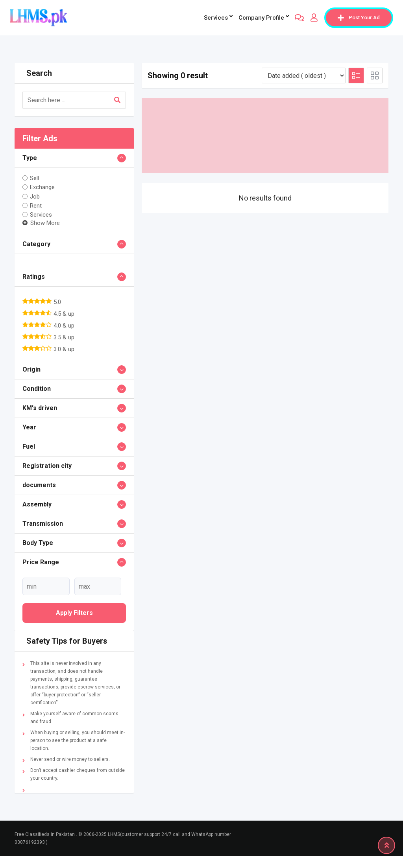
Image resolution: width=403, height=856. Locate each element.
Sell (34, 178)
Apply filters (74, 613)
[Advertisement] (265, 135)
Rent (36, 205)
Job (35, 196)
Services (216, 17)
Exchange (42, 187)
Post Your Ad (359, 17)
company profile (261, 17)
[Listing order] (304, 75)
